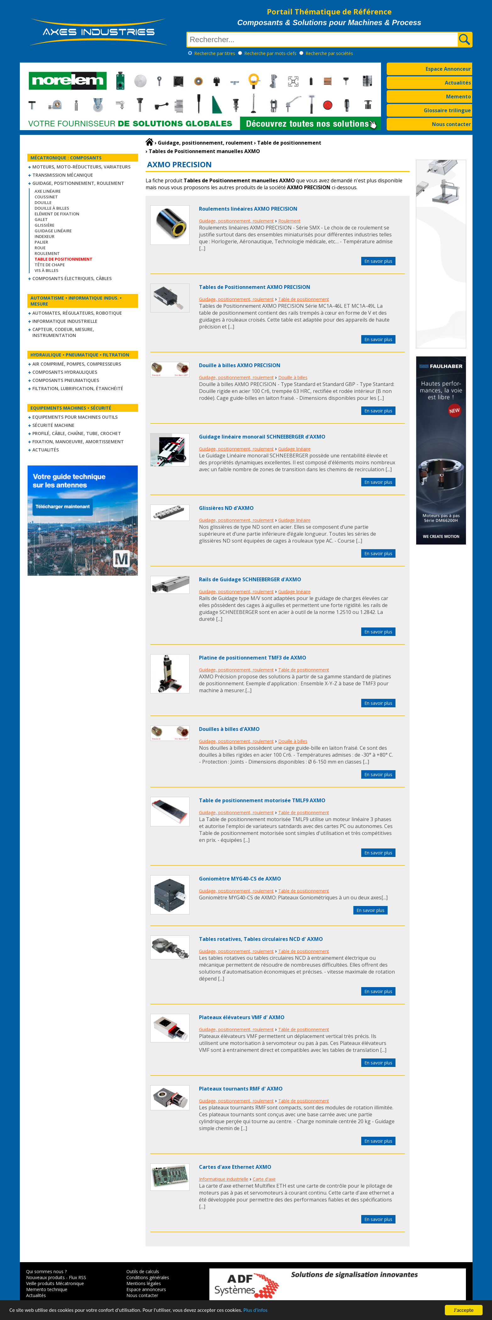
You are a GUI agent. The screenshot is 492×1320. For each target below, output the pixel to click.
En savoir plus (378, 261)
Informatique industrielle (64, 321)
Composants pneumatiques (65, 380)
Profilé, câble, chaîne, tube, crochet (76, 433)
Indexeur (44, 236)
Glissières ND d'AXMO (226, 508)
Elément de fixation (57, 214)
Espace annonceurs (146, 1289)
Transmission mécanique (62, 175)
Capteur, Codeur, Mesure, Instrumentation (63, 332)
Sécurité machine (53, 425)
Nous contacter (451, 124)
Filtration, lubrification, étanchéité (77, 388)
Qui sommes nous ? (46, 1271)
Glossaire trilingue (447, 110)
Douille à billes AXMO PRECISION (239, 365)
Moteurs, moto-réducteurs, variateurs (81, 167)
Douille (43, 202)
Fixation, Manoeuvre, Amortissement (78, 442)
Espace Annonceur (448, 68)
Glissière (44, 225)
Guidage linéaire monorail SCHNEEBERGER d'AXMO (262, 436)
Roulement (47, 253)
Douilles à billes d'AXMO (229, 729)
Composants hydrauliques (64, 372)
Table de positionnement (303, 299)
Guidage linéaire (53, 231)
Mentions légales (143, 1283)
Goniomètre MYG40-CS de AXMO (240, 878)
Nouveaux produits (45, 1277)
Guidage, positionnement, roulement (78, 183)
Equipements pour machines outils (75, 417)
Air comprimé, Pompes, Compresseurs (76, 364)
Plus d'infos (260, 1311)
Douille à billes (52, 208)
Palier (41, 242)
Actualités (458, 82)
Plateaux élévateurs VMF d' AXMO (242, 1017)
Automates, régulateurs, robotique (77, 313)
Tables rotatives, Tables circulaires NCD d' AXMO (261, 939)
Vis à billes (46, 270)
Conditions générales (147, 1277)
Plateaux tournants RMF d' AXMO (241, 1088)
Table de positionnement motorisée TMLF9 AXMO (262, 800)
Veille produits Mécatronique (55, 1283)
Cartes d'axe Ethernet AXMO (235, 1166)
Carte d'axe (264, 1179)
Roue (40, 248)
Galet (41, 219)
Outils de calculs (142, 1271)
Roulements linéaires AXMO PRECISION (248, 208)
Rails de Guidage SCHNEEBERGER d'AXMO (250, 579)
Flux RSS (77, 1277)
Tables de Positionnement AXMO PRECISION (254, 287)
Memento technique (46, 1289)
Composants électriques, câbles (72, 278)
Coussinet (46, 197)
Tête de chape (50, 265)
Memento (458, 96)
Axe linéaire (48, 191)
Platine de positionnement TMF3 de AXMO (252, 657)
